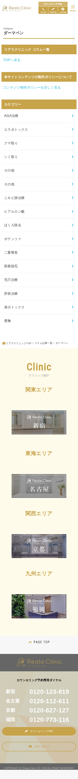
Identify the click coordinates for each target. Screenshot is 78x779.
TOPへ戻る (11, 60)
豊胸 (7, 321)
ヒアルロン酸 (14, 211)
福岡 (37, 719)
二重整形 (11, 252)
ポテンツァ (12, 239)
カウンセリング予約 (39, 731)
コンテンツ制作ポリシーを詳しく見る (32, 87)
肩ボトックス (14, 307)
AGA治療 (11, 116)
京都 (37, 710)
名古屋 (37, 701)
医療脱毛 (11, 266)
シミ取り (11, 157)
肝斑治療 (11, 293)
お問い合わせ (39, 746)
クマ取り (11, 143)
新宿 (37, 691)
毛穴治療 (11, 280)
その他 (9, 170)
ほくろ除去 (12, 225)
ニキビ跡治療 (14, 198)
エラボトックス (16, 129)
